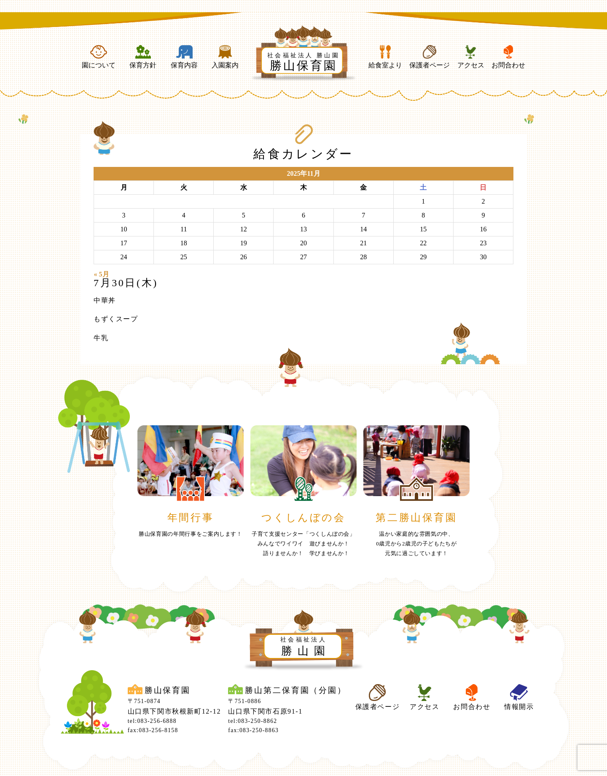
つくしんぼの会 (303, 517)
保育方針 (142, 57)
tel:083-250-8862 (252, 721)
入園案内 (225, 57)
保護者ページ (429, 57)
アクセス (470, 57)
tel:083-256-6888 (152, 721)
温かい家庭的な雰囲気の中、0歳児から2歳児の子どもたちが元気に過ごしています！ (416, 543)
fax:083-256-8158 (153, 730)
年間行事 (190, 517)
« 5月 (101, 274)
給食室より (385, 57)
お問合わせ (508, 57)
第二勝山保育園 (416, 517)
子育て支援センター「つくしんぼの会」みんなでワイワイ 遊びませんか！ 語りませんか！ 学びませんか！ (303, 543)
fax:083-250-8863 (253, 730)
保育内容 (184, 57)
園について (98, 57)
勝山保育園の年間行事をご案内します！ (190, 534)
